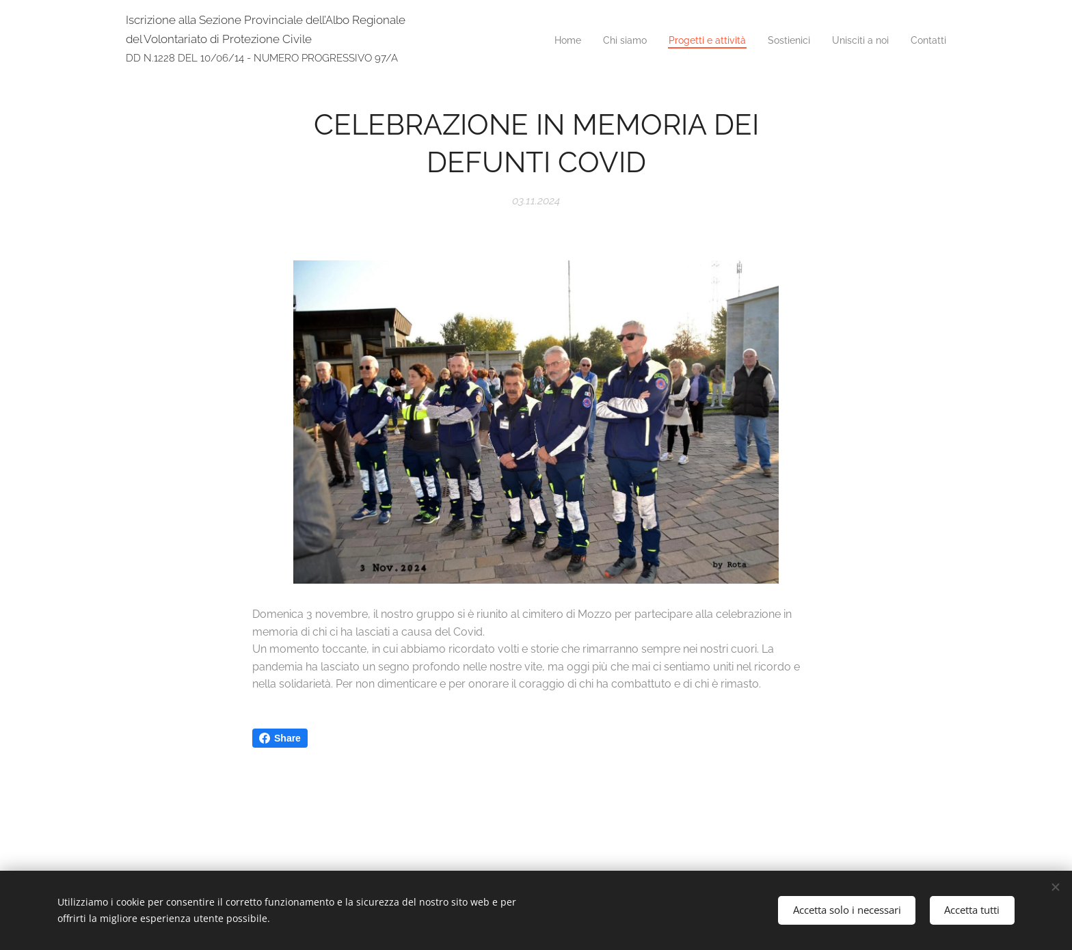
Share (280, 738)
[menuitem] (840, 42)
